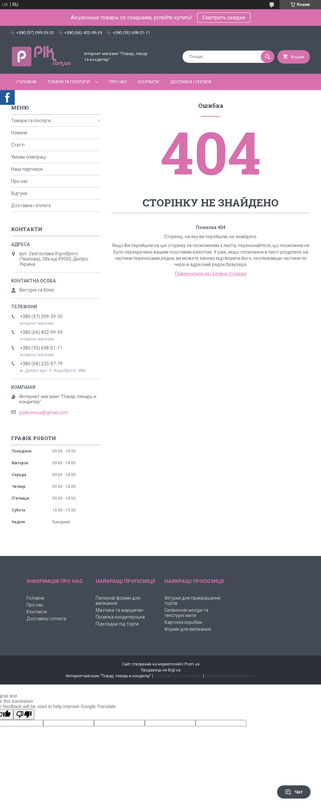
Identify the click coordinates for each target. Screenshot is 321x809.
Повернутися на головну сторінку (211, 273)
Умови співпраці (28, 157)
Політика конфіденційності (230, 676)
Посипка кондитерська (120, 617)
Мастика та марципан (119, 610)
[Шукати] (267, 56)
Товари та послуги (68, 81)
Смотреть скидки (223, 17)
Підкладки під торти (117, 623)
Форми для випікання (187, 629)
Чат (294, 792)
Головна (26, 81)
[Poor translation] (23, 714)
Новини (19, 132)
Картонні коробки (183, 622)
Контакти (148, 81)
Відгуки (19, 193)
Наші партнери (27, 169)
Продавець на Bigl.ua (160, 670)
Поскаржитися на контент (178, 676)
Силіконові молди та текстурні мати (186, 612)
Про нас (118, 81)
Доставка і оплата (191, 81)
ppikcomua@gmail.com (43, 412)
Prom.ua (191, 664)
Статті (18, 144)
